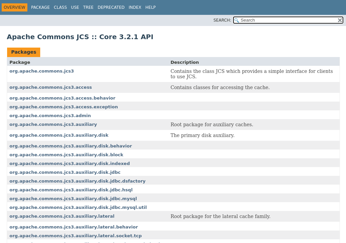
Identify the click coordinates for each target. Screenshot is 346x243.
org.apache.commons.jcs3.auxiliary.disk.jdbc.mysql (73, 198)
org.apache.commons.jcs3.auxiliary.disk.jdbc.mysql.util (78, 207)
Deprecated (111, 7)
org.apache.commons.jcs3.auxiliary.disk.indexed (69, 163)
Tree (88, 7)
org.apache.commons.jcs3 (41, 71)
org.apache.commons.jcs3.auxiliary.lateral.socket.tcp (75, 235)
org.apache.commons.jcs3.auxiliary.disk (58, 135)
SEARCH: (222, 20)
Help (150, 7)
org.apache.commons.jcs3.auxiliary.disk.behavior (70, 145)
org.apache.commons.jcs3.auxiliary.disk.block (66, 154)
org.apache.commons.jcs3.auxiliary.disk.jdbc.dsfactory (77, 181)
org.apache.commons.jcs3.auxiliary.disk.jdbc (65, 172)
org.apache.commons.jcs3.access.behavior (62, 98)
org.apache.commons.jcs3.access (50, 87)
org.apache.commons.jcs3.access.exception (63, 106)
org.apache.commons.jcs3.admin (50, 115)
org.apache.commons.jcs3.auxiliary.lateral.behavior (73, 227)
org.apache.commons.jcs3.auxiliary (53, 124)
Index (135, 7)
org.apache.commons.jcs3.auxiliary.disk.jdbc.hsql (70, 189)
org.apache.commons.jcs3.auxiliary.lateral (62, 216)
